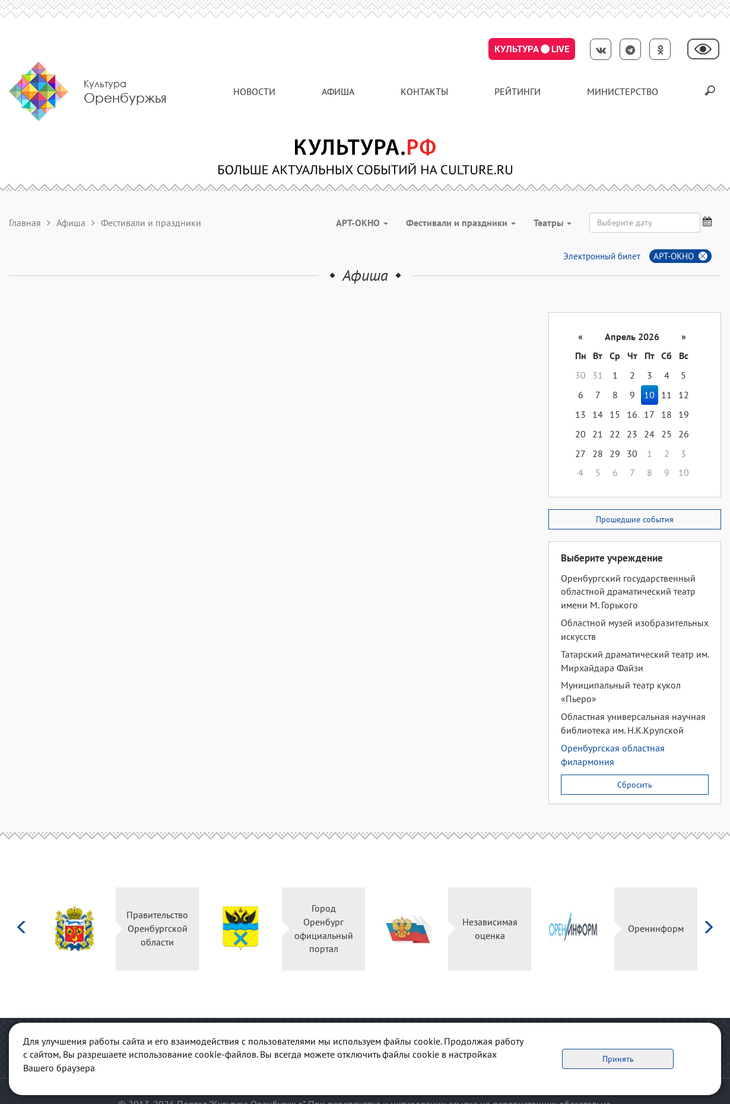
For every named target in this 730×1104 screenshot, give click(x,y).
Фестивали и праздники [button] (461, 223)
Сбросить (634, 784)
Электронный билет (601, 256)
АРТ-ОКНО (673, 256)
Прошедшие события (635, 519)
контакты (424, 91)
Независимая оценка (490, 928)
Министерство (622, 91)
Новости (254, 91)
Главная (25, 223)
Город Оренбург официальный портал (323, 928)
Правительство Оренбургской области (157, 928)
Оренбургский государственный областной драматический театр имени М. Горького (628, 591)
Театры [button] (553, 223)
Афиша (338, 91)
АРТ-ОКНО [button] (362, 223)
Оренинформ (656, 928)
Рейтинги (517, 91)
